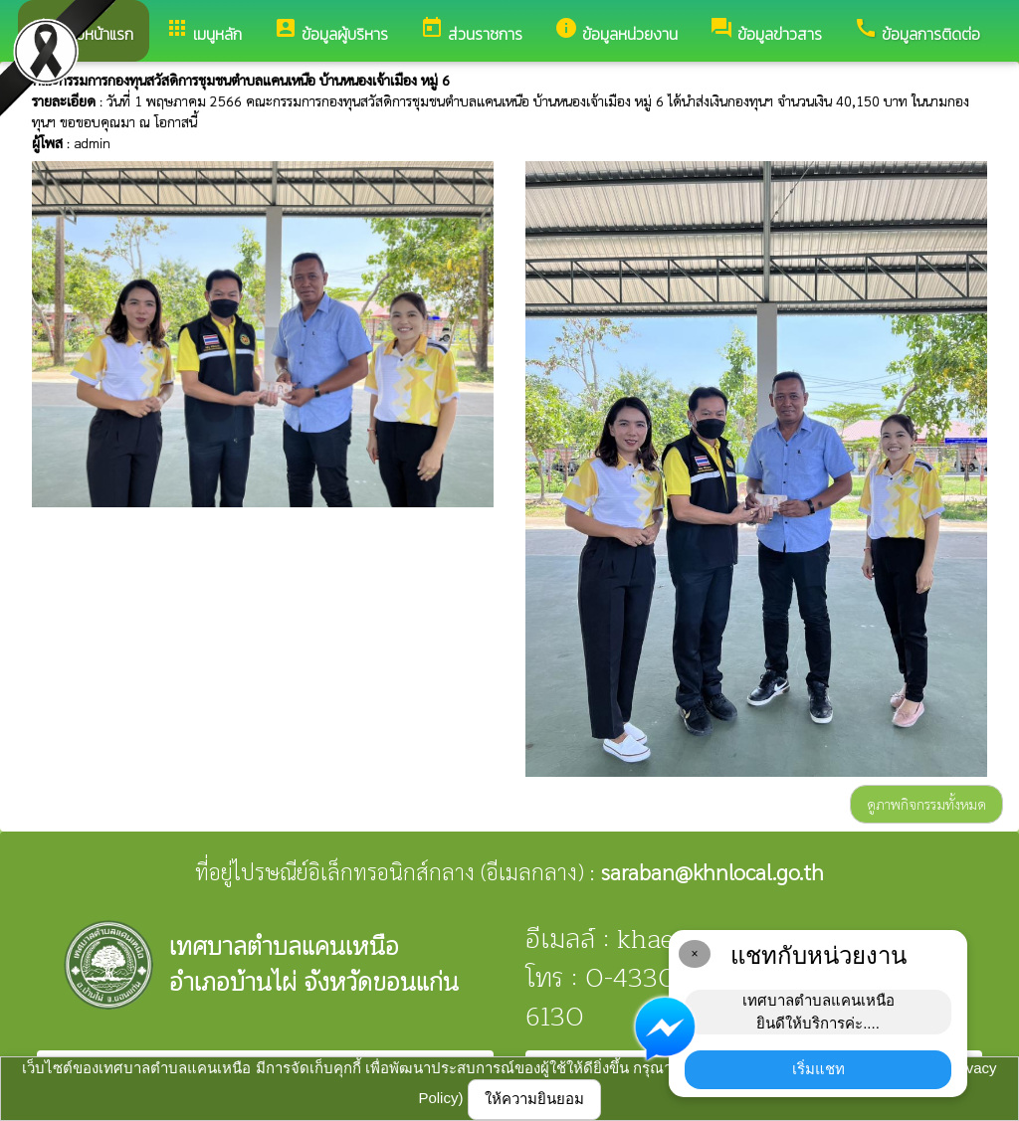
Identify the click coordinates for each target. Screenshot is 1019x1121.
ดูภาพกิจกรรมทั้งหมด (926, 804)
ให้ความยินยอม (534, 1098)
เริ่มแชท (818, 1068)
